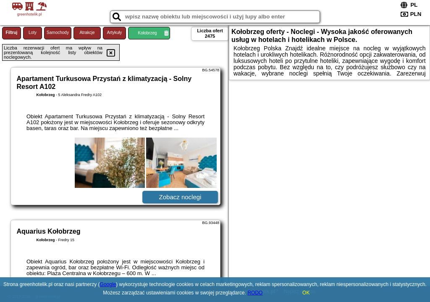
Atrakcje (86, 32)
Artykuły (114, 32)
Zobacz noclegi (180, 196)
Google (108, 284)
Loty (33, 32)
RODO (254, 293)
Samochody (58, 32)
